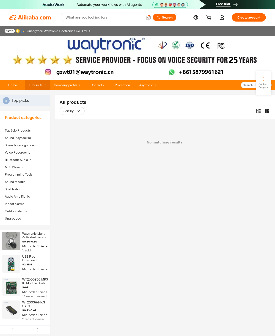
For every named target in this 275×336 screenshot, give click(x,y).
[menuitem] (25, 130)
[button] (148, 17)
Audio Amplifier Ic (17, 196)
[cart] (209, 18)
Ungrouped (13, 218)
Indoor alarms (14, 204)
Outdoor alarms (16, 211)
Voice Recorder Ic (17, 152)
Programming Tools (19, 174)
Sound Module (15, 182)
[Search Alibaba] (104, 17)
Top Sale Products (18, 130)
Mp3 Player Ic (14, 167)
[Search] (164, 17)
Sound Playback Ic (18, 138)
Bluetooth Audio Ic (18, 160)
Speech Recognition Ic (21, 145)
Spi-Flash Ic (13, 189)
